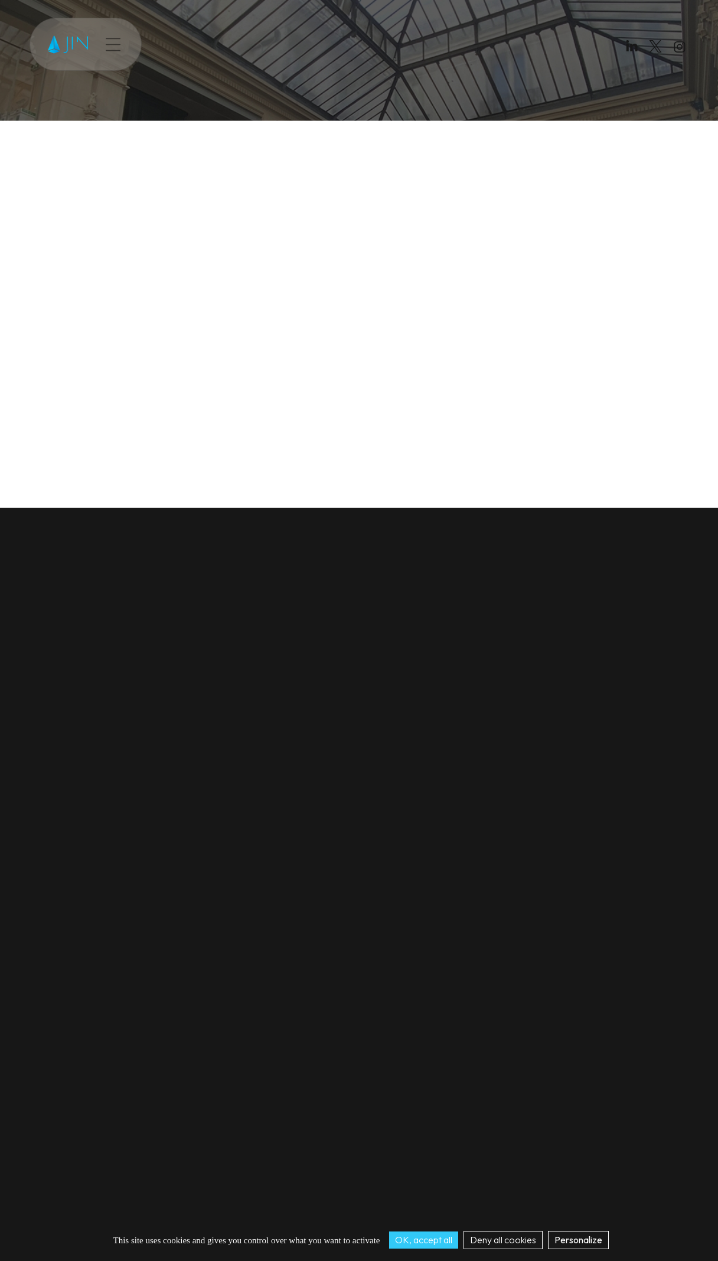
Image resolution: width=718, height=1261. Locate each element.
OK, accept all (423, 1240)
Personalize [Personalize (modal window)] (578, 1240)
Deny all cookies (503, 1240)
